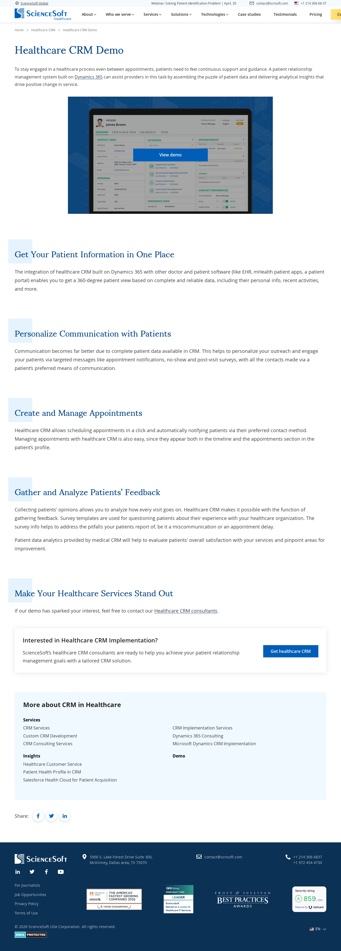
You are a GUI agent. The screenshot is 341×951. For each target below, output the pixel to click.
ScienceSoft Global (31, 3)
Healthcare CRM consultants (185, 610)
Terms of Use (26, 913)
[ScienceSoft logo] (41, 13)
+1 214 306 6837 (307, 856)
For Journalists (27, 885)
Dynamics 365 (89, 77)
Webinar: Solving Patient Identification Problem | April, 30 (193, 3)
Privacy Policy (26, 903)
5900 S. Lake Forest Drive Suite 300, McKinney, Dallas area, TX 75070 (121, 859)
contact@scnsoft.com (223, 856)
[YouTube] (61, 871)
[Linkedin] (18, 871)
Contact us (319, 14)
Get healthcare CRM (291, 651)
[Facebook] (46, 871)
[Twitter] (32, 871)
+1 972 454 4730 (307, 862)
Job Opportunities (30, 894)
